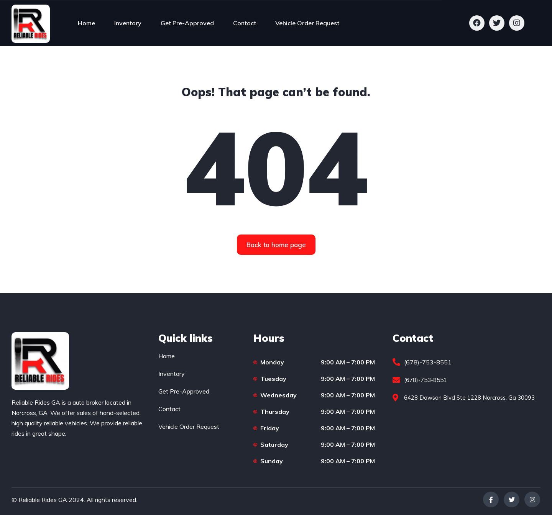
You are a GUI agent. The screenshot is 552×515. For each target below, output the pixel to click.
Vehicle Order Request (307, 23)
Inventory (127, 23)
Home (86, 23)
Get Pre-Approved (187, 23)
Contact (244, 23)
